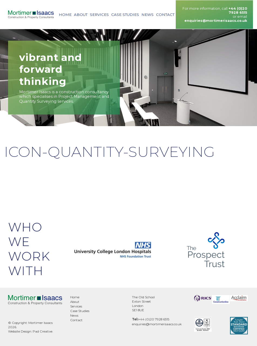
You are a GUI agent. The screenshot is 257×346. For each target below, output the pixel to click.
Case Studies (125, 14)
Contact (165, 14)
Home (65, 14)
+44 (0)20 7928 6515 (237, 10)
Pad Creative (42, 331)
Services (99, 14)
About (80, 14)
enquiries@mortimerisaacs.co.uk (215, 21)
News (147, 14)
